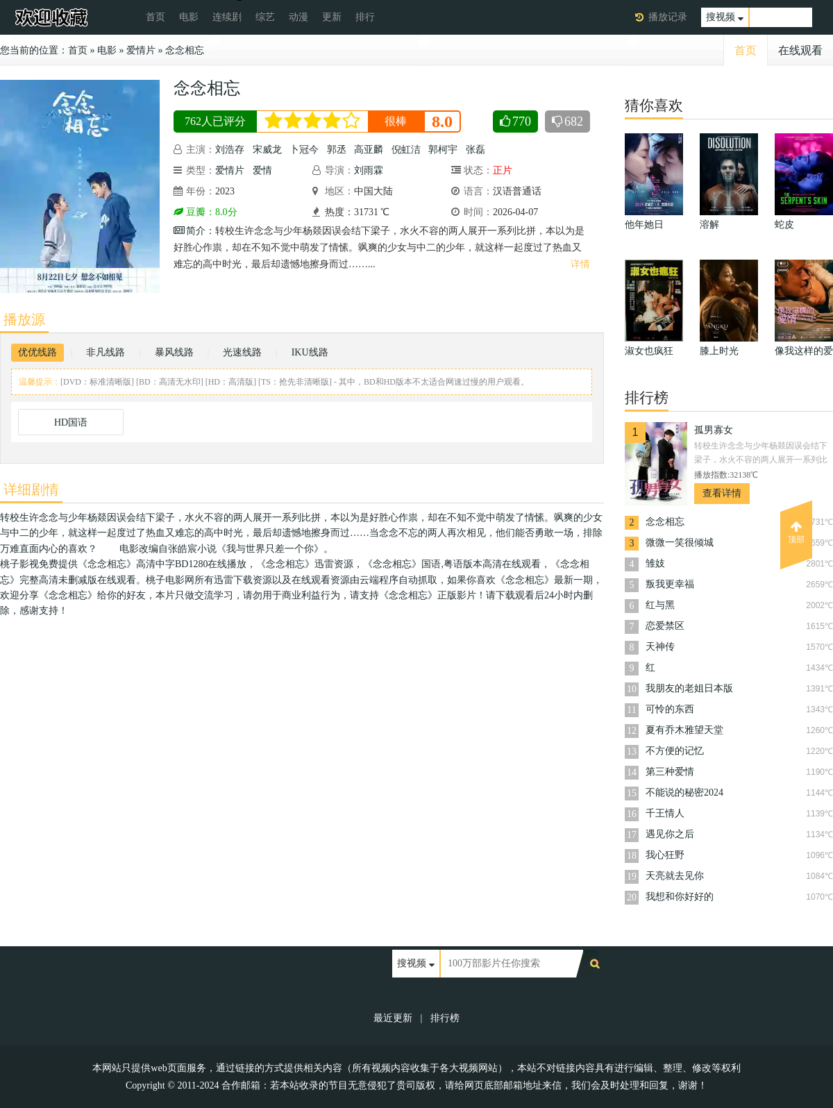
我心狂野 (665, 855)
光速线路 (242, 352)
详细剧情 (31, 489)
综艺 (265, 17)
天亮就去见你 (675, 876)
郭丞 (336, 149)
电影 (189, 17)
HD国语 (70, 422)
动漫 (298, 17)
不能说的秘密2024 (684, 792)
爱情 (262, 170)
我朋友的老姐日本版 (689, 688)
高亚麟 (368, 149)
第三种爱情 (670, 771)
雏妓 (655, 563)
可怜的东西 (670, 709)
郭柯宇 (442, 149)
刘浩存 (229, 149)
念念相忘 (184, 50)
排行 (365, 17)
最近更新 (392, 1018)
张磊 (475, 149)
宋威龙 (267, 149)
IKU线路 (310, 352)
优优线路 (37, 352)
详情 (580, 264)
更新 (332, 17)
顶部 (796, 532)
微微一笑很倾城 (680, 542)
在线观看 (800, 50)
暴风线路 (174, 352)
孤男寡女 (713, 430)
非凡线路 (105, 352)
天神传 (660, 646)
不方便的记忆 (675, 751)
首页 (155, 17)
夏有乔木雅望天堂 (684, 730)
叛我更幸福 (670, 584)
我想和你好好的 (680, 896)
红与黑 (660, 605)
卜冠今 (304, 149)
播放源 (24, 319)
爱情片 (140, 50)
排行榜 (445, 1018)
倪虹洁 (406, 149)
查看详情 (721, 493)
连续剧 (227, 17)
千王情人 (665, 813)
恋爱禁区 (665, 626)
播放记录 (667, 17)
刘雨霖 (368, 170)
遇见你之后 (670, 834)
